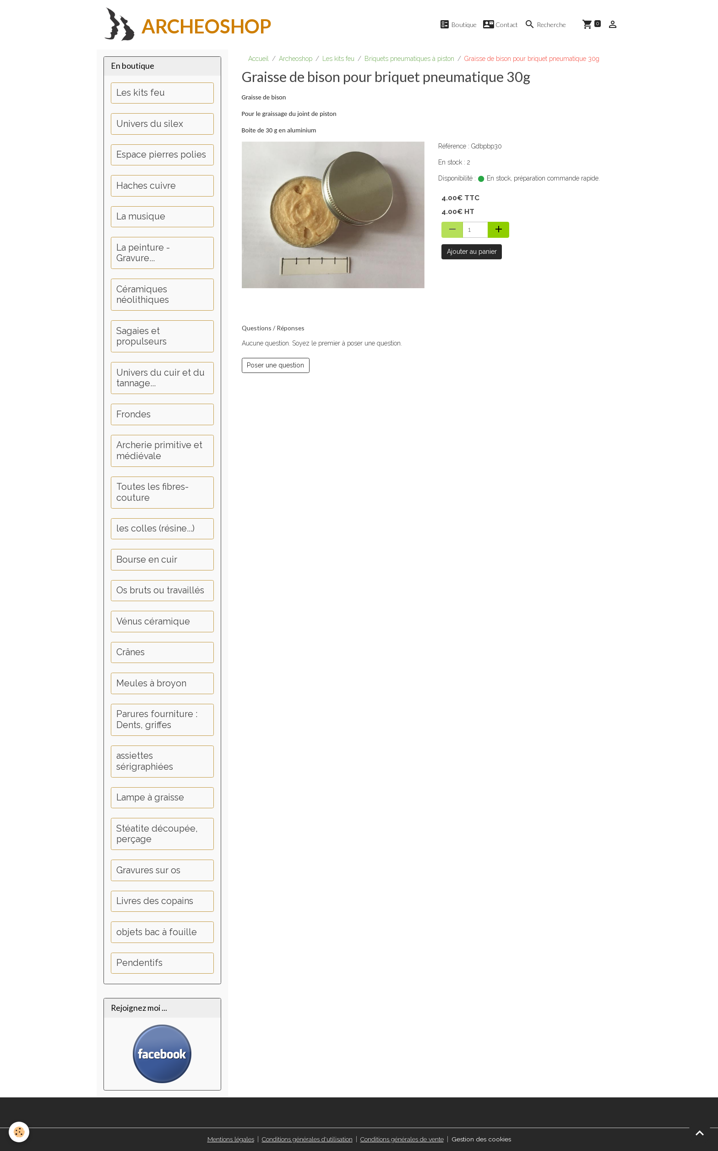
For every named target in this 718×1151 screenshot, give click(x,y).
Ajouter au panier (472, 251)
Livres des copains (154, 901)
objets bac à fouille (156, 932)
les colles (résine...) (155, 529)
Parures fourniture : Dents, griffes (156, 720)
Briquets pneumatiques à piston (409, 58)
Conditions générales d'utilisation (307, 1139)
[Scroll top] (699, 1132)
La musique (140, 217)
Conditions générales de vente (402, 1139)
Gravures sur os (148, 870)
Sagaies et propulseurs (141, 336)
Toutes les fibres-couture (152, 493)
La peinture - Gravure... (143, 253)
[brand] (184, 24)
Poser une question (275, 365)
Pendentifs (139, 963)
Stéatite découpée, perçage (157, 834)
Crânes (130, 652)
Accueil (258, 58)
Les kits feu (338, 58)
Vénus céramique (153, 621)
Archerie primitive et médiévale (159, 451)
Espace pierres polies (161, 155)
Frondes (133, 414)
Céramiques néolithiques (142, 295)
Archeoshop (295, 58)
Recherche (545, 24)
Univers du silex (149, 124)
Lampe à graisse (150, 798)
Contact (500, 24)
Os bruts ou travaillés (160, 591)
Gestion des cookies (482, 1139)
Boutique (458, 24)
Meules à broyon (151, 683)
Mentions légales (229, 1139)
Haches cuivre (146, 186)
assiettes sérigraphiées (144, 762)
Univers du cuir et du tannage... (160, 378)
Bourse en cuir (146, 559)
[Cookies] (19, 1132)
